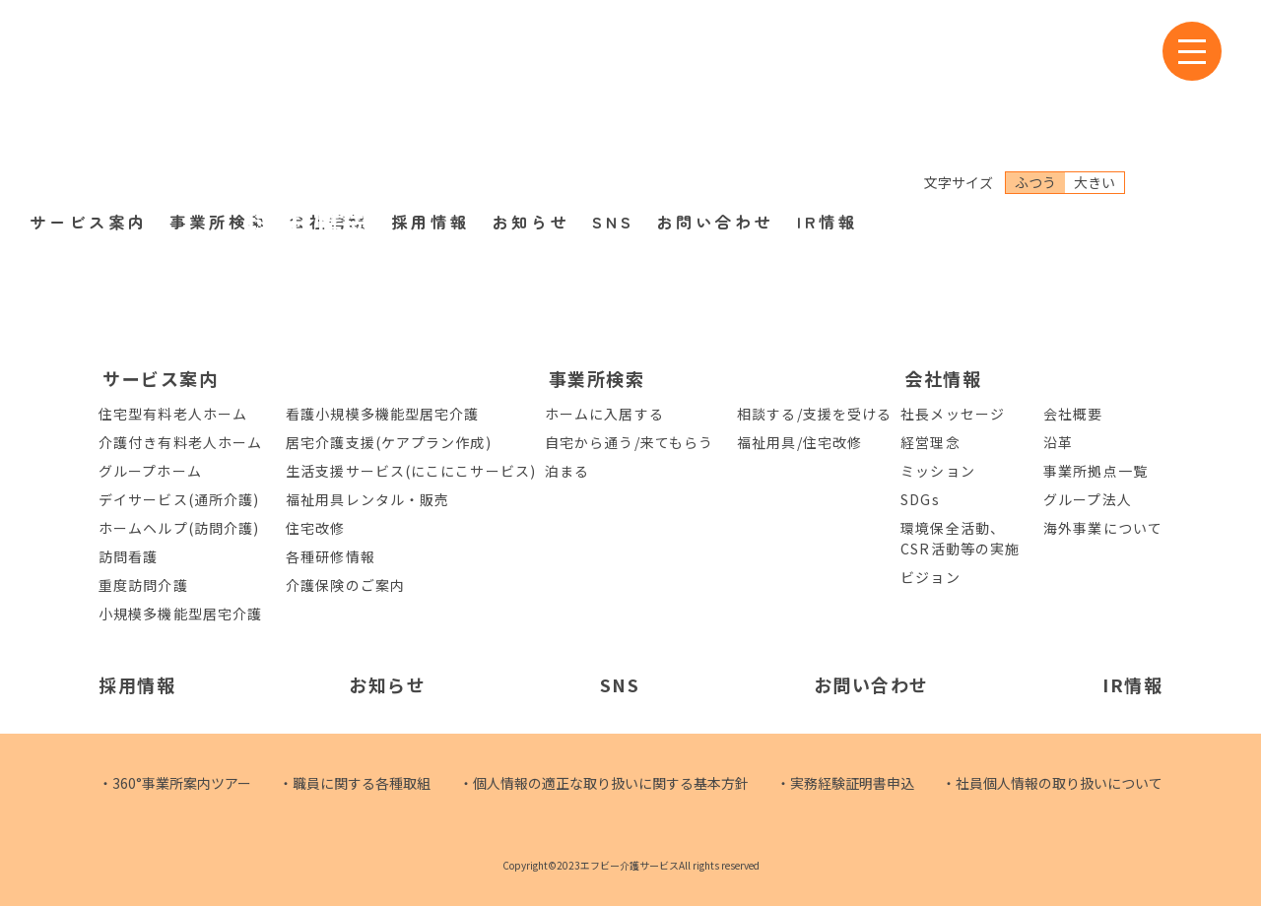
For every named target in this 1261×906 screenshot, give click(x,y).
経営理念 (930, 442)
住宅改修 (315, 528)
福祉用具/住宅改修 (799, 442)
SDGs (919, 499)
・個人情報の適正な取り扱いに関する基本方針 (604, 783)
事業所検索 (218, 97)
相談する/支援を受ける (814, 413)
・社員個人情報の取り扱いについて (1052, 783)
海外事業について (1102, 528)
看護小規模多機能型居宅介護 (382, 413)
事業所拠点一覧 (1095, 471)
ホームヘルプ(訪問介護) (179, 528)
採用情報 (430, 97)
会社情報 (329, 97)
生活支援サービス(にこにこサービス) (411, 471)
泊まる (567, 471)
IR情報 (827, 97)
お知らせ (531, 97)
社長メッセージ (952, 413)
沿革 (1058, 442)
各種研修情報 (330, 556)
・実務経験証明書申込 (845, 783)
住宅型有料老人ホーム (173, 413)
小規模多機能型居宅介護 (180, 613)
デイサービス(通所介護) (179, 499)
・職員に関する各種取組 (355, 783)
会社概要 (1072, 413)
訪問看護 (128, 556)
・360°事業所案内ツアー (175, 783)
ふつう (1035, 58)
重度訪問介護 (143, 585)
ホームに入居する (604, 413)
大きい (1094, 58)
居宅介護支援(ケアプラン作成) (389, 442)
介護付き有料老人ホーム (180, 442)
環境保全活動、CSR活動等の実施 (960, 538)
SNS (613, 97)
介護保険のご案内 (345, 585)
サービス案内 (89, 97)
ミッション (937, 471)
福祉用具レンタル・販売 (367, 499)
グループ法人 (1087, 499)
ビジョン (930, 577)
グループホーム (150, 471)
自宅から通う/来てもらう (629, 442)
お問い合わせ (715, 97)
